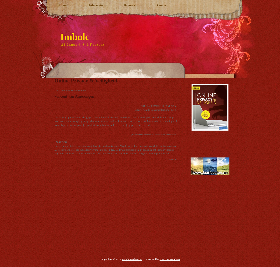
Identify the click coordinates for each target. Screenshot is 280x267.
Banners (129, 5)
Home (63, 5)
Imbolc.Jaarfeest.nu (132, 259)
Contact (162, 5)
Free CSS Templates (170, 259)
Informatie (96, 5)
